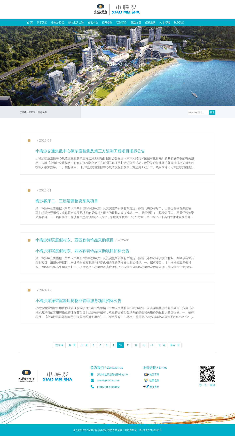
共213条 (59, 345)
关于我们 (42, 22)
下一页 (161, 345)
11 (128, 345)
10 (120, 345)
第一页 (72, 345)
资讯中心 (93, 22)
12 (136, 345)
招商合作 (107, 22)
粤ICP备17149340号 (150, 430)
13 (144, 345)
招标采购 (150, 22)
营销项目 (121, 22)
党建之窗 (136, 22)
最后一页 (175, 345)
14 (151, 345)
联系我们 (179, 22)
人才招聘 (164, 22)
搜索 (212, 112)
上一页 (84, 345)
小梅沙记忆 (57, 22)
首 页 (30, 22)
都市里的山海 (76, 22)
